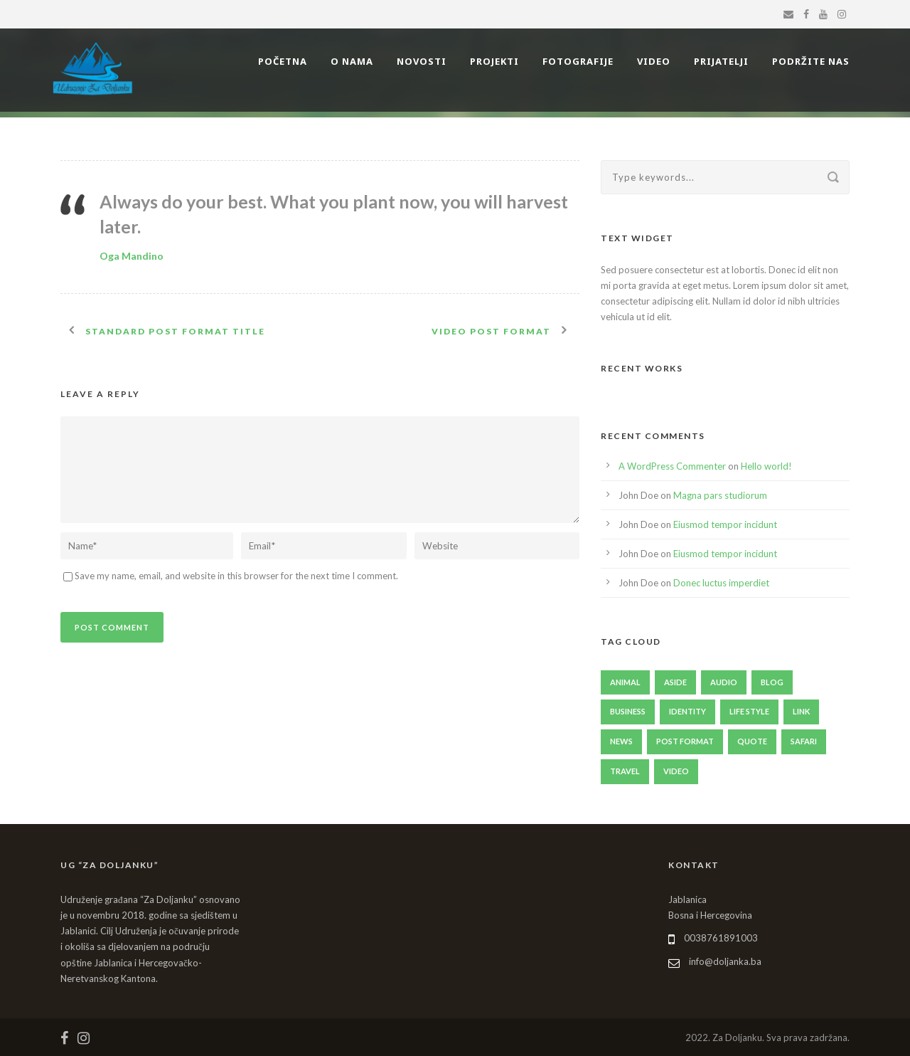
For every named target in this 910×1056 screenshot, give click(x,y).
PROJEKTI (494, 61)
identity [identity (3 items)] (687, 711)
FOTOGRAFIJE (578, 61)
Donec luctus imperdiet (721, 582)
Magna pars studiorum (720, 495)
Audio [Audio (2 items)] (723, 682)
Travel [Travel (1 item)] (625, 771)
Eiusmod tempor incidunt (725, 524)
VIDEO (653, 61)
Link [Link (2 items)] (801, 711)
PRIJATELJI (721, 61)
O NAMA (352, 61)
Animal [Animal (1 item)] (625, 682)
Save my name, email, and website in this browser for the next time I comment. (236, 575)
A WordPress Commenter (672, 466)
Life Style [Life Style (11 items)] (749, 711)
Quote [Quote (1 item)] (752, 741)
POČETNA (282, 61)
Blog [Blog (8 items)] (772, 682)
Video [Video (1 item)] (676, 771)
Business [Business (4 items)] (628, 711)
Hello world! (766, 466)
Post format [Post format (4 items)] (685, 741)
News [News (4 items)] (621, 741)
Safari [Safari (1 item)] (804, 741)
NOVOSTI (421, 61)
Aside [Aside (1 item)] (675, 682)
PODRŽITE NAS (811, 61)
